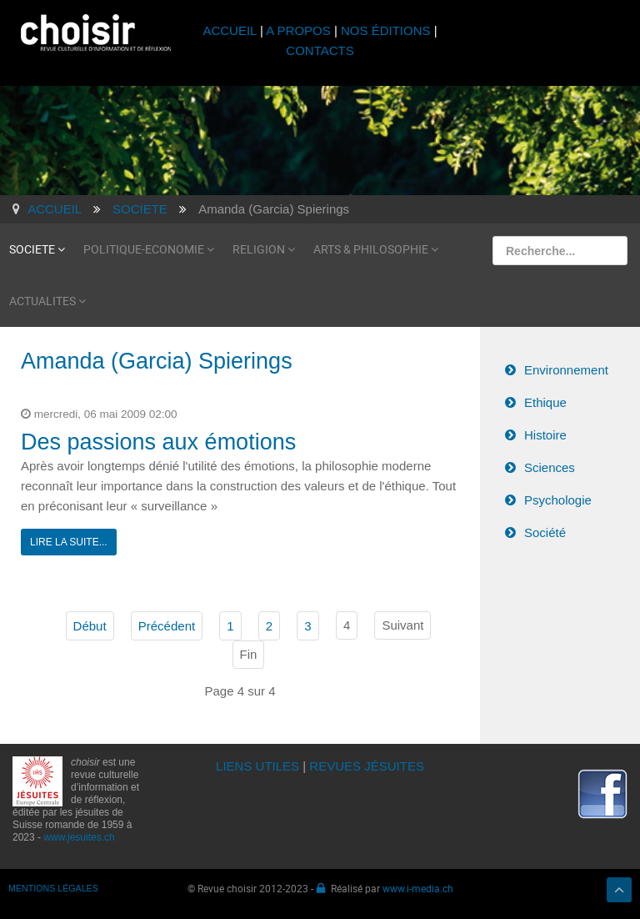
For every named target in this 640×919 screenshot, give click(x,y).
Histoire (545, 435)
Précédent (166, 626)
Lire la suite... (69, 542)
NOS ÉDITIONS (386, 30)
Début (90, 626)
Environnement (566, 370)
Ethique (545, 402)
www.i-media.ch (417, 888)
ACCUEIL (231, 30)
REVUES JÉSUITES (366, 766)
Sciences (549, 467)
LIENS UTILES (257, 766)
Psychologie (558, 500)
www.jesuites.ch (78, 837)
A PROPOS (298, 30)
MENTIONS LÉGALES (53, 888)
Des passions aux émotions (158, 441)
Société (545, 532)
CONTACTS (319, 50)
